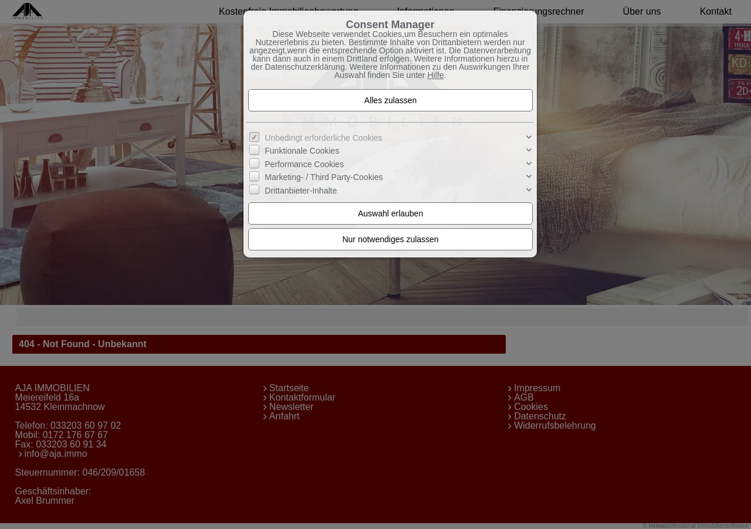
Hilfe (435, 75)
